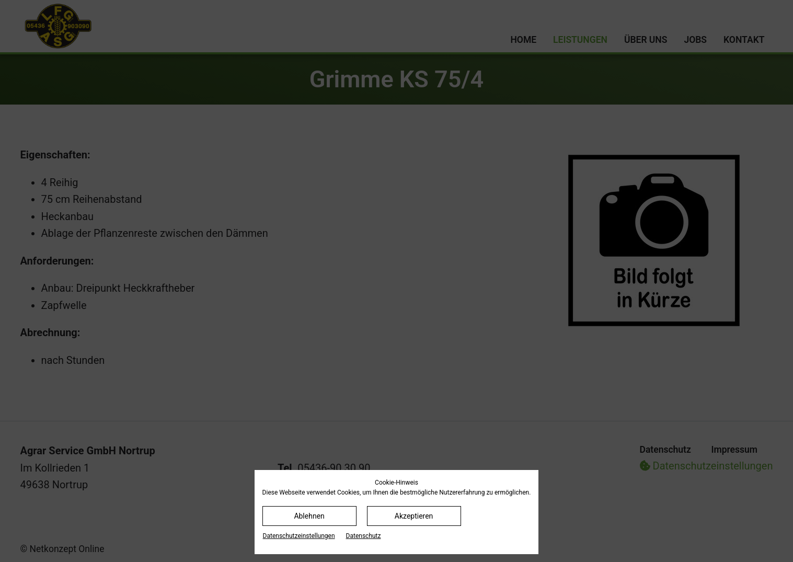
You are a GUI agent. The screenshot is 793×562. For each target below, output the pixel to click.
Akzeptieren (414, 516)
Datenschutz (363, 536)
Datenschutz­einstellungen (299, 536)
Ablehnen (309, 516)
